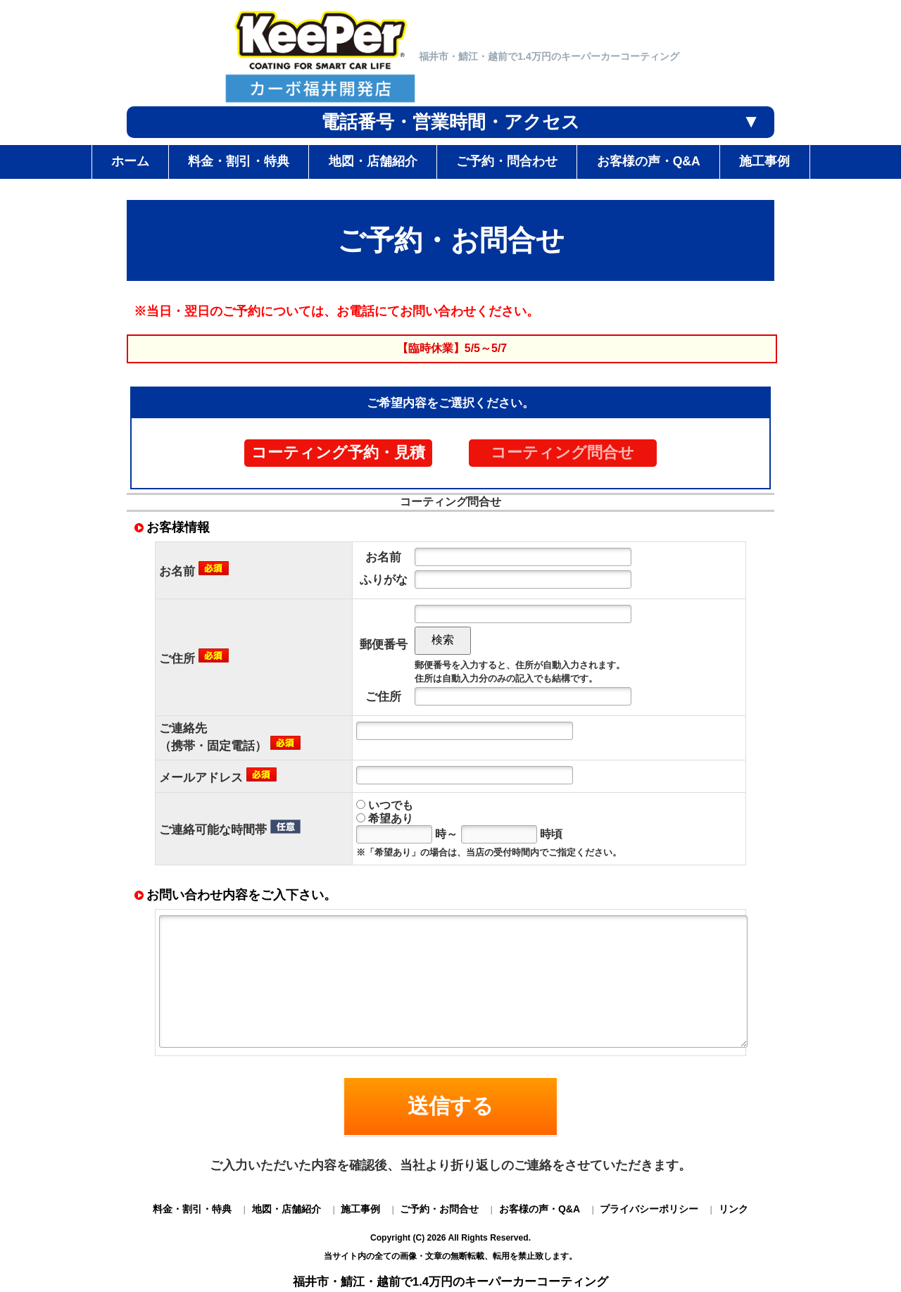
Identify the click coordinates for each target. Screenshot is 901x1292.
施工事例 (360, 1209)
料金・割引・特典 (192, 1209)
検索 (442, 640)
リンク (733, 1209)
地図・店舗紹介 (286, 1209)
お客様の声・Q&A (539, 1209)
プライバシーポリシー (649, 1209)
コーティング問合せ (562, 453)
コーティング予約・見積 (338, 453)
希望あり (384, 818)
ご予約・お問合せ (439, 1209)
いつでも (384, 805)
